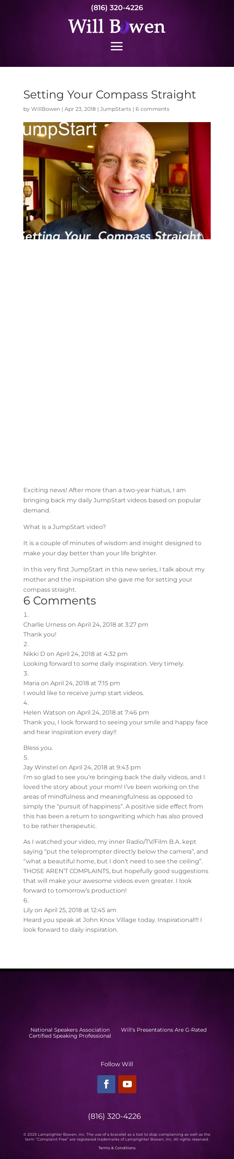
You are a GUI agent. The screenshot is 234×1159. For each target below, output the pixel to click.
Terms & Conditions (117, 1147)
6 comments (152, 109)
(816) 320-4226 (117, 7)
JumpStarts (115, 109)
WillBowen (45, 109)
